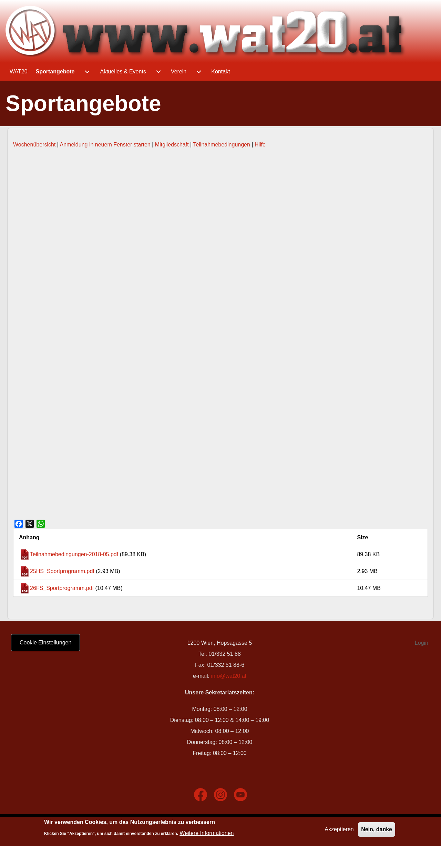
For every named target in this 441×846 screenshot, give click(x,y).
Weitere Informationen (207, 833)
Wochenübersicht (34, 144)
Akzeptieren (339, 829)
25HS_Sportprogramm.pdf (62, 571)
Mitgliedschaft (172, 144)
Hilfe (260, 144)
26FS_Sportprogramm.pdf (62, 588)
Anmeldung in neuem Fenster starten (105, 144)
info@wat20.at (228, 676)
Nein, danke (376, 829)
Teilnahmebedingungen (221, 144)
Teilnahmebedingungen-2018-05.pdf (74, 554)
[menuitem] (19, 72)
